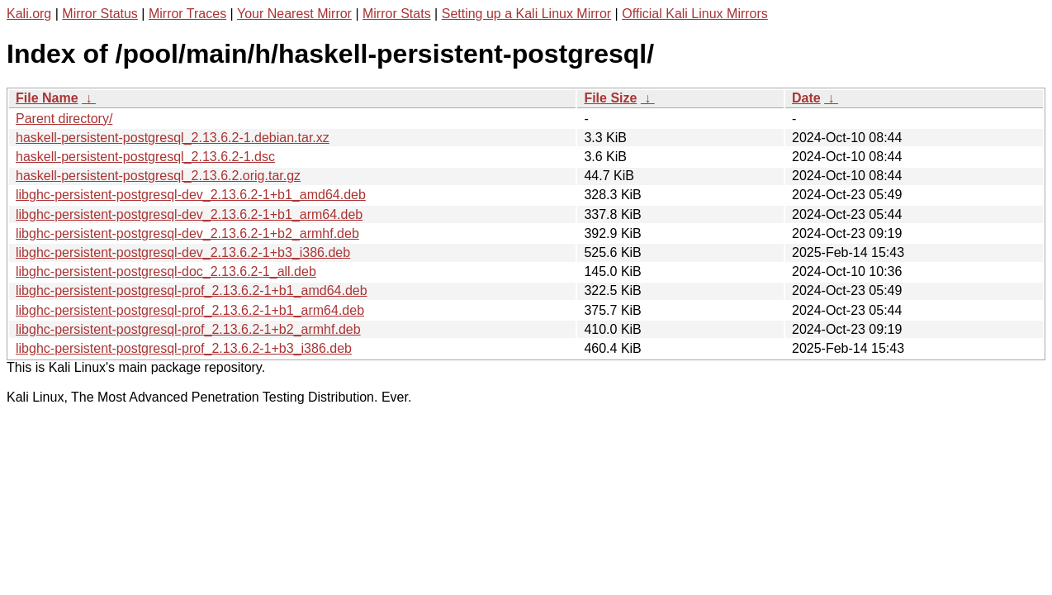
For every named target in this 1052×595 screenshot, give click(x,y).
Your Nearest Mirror (294, 14)
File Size (610, 98)
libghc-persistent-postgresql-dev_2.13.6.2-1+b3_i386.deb (183, 252)
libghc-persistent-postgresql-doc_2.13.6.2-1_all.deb (166, 271)
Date (806, 98)
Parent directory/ (64, 119)
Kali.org (29, 14)
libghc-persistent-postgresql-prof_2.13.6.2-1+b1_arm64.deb (190, 310)
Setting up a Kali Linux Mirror (526, 14)
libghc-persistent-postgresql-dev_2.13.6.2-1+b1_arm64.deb (189, 214)
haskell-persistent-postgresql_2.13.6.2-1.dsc (145, 157)
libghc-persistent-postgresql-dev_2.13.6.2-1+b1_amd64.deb (191, 195)
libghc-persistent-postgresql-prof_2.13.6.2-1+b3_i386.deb (184, 348)
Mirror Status (100, 14)
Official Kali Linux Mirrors (695, 14)
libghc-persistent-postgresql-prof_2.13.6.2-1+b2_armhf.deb (188, 329)
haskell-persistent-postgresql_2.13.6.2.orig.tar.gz (158, 176)
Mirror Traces (187, 14)
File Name (47, 98)
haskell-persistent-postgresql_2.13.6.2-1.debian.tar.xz (172, 138)
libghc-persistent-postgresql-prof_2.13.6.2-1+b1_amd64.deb (191, 290)
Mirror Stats (397, 14)
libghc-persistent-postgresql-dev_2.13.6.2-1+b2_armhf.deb (187, 233)
